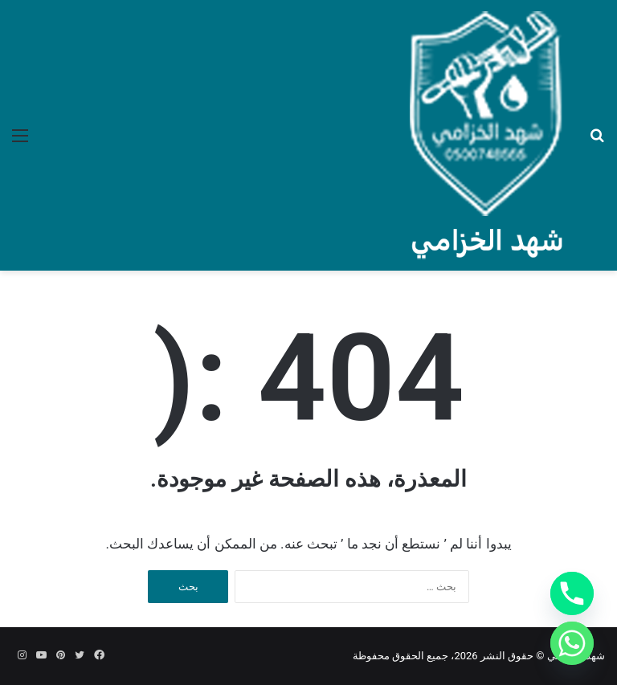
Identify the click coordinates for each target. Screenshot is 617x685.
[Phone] (572, 593)
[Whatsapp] (572, 643)
